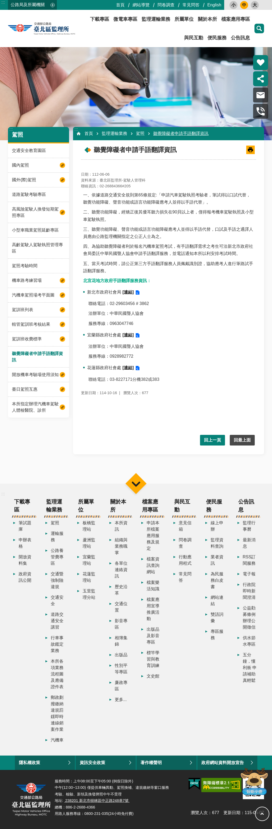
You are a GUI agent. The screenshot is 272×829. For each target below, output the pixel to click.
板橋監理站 (89, 526)
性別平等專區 (121, 668)
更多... (121, 699)
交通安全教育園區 (29, 150)
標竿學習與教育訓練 (153, 659)
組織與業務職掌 (121, 546)
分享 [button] (260, 78)
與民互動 (193, 37)
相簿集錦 (121, 641)
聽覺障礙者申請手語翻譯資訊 (37, 356)
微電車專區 (125, 19)
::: (3, 2)
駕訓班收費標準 (27, 339)
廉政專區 (121, 685)
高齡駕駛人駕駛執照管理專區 (37, 247)
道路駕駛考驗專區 (29, 194)
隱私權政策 (29, 762)
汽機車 (57, 740)
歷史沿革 (121, 589)
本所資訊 (121, 526)
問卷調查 (166, 5)
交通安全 (57, 600)
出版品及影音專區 (153, 635)
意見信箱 (185, 526)
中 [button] (244, 5)
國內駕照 (20, 165)
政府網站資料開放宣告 (222, 762)
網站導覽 (141, 5)
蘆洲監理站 (89, 543)
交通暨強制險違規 (57, 580)
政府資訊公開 (25, 577)
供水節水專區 (249, 641)
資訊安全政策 (92, 762)
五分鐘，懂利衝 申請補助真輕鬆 (250, 668)
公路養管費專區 (57, 557)
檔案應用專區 (235, 19)
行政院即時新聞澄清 (249, 591)
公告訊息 (240, 37)
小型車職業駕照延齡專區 (35, 230)
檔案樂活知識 (153, 585)
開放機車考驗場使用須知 (35, 374)
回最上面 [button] (242, 440)
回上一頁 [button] (212, 440)
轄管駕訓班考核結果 (31, 324)
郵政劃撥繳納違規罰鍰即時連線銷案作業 (57, 713)
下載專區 (99, 19)
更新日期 (231, 812)
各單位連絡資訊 (121, 569)
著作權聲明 (151, 762)
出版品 (121, 655)
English (214, 5)
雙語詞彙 (217, 617)
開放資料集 (25, 560)
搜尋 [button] (259, 28)
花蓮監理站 (89, 577)
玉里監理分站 (89, 594)
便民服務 (217, 37)
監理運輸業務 (156, 19)
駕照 (17, 134)
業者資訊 (217, 560)
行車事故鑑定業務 (57, 644)
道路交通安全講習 (57, 620)
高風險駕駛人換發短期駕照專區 (35, 212)
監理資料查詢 (217, 543)
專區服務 (217, 634)
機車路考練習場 (27, 280)
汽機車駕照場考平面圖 (33, 295)
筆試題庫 (25, 526)
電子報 (249, 574)
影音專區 (121, 623)
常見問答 (190, 5)
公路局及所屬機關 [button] (28, 4)
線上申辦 (217, 526)
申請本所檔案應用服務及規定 (153, 536)
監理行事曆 (249, 526)
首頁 (120, 5)
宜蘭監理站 (89, 560)
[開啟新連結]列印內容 (250, 150)
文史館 (153, 676)
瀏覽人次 (199, 812)
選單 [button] (135, 483)
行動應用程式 (185, 560)
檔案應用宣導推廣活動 (153, 609)
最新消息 (249, 543)
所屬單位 (184, 19)
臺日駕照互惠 (24, 389)
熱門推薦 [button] (260, 62)
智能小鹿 (254, 781)
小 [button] (233, 5)
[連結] (128, 292)
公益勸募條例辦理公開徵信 (249, 617)
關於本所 (207, 19)
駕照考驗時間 (24, 265)
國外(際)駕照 (24, 180)
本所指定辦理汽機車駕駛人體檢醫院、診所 (35, 407)
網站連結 (217, 600)
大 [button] (255, 5)
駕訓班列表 (22, 309)
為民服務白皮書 (217, 580)
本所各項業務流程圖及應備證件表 (57, 674)
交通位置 (121, 606)
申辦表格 (25, 543)
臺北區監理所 (56, 28)
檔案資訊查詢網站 (153, 565)
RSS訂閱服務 (249, 560)
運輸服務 (57, 536)
